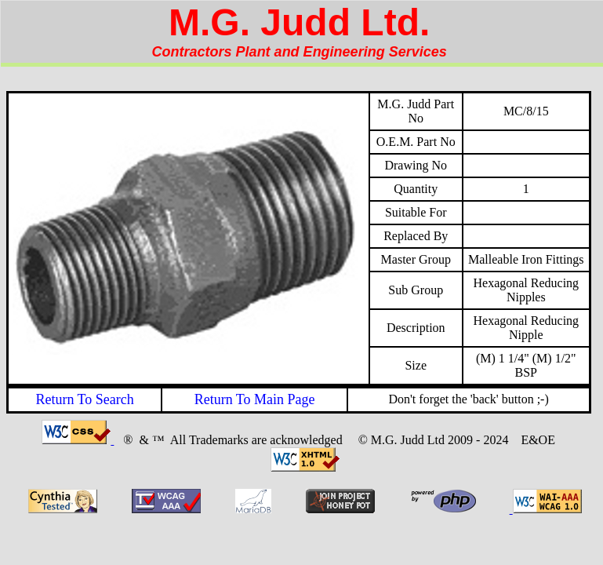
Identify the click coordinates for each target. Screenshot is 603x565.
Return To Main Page (254, 399)
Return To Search (84, 399)
